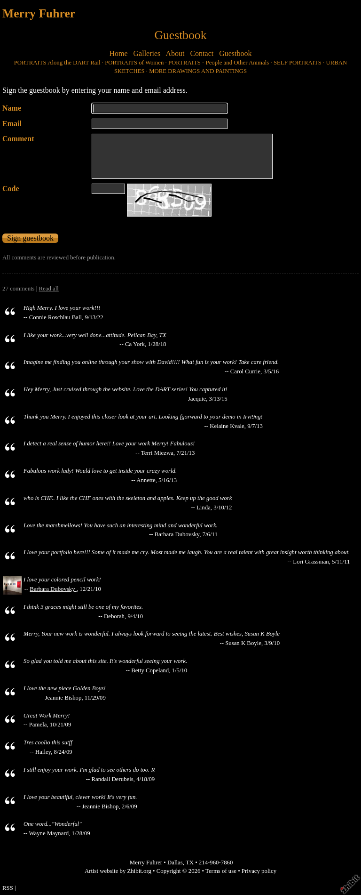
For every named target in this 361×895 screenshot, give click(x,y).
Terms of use (220, 871)
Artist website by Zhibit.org (118, 871)
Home (118, 53)
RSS (7, 888)
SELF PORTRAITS (298, 62)
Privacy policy (259, 871)
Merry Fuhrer (38, 13)
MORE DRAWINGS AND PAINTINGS (198, 71)
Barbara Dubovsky (53, 589)
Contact (201, 53)
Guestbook (235, 53)
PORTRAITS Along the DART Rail (57, 62)
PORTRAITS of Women (134, 62)
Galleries (147, 53)
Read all (49, 288)
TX (190, 862)
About (174, 53)
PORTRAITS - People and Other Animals (218, 62)
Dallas (175, 862)
